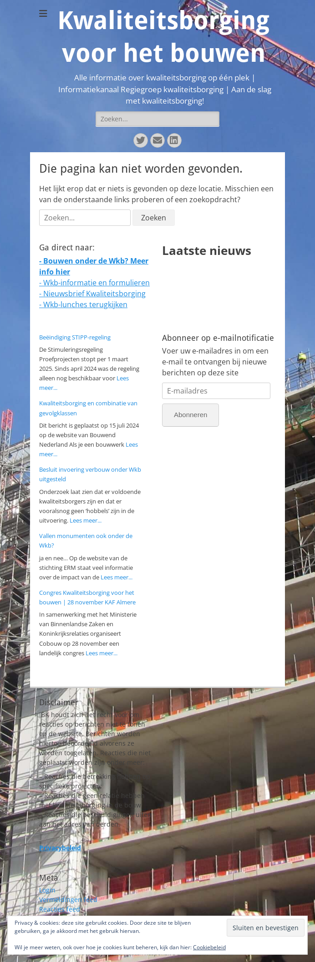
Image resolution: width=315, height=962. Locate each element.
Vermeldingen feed (68, 899)
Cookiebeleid (209, 947)
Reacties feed (59, 909)
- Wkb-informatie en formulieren (94, 283)
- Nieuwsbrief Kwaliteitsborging (92, 294)
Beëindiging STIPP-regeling (75, 337)
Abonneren (190, 415)
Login (47, 890)
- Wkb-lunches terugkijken (83, 304)
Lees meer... (86, 520)
